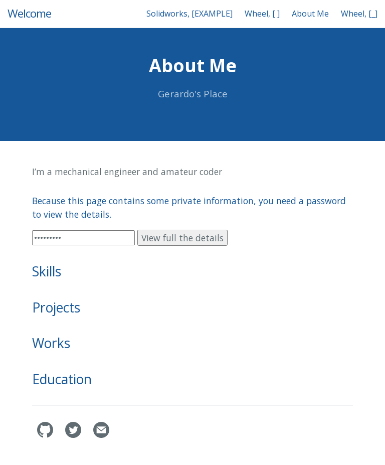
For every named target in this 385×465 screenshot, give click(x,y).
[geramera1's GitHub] (46, 434)
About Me (310, 13)
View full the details (182, 238)
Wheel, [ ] (262, 13)
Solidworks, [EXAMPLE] (189, 13)
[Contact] (101, 434)
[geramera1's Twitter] (74, 434)
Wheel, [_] (359, 13)
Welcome (29, 13)
